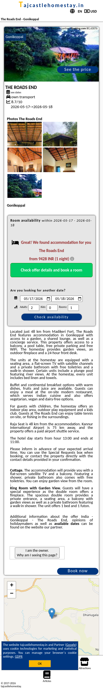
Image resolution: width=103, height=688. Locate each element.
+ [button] (11, 586)
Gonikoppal (14, 36)
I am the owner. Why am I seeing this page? (37, 552)
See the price (77, 69)
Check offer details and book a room (51, 270)
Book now (78, 570)
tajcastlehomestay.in (51, 5)
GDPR (19, 656)
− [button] (11, 594)
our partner (53, 527)
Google (71, 645)
